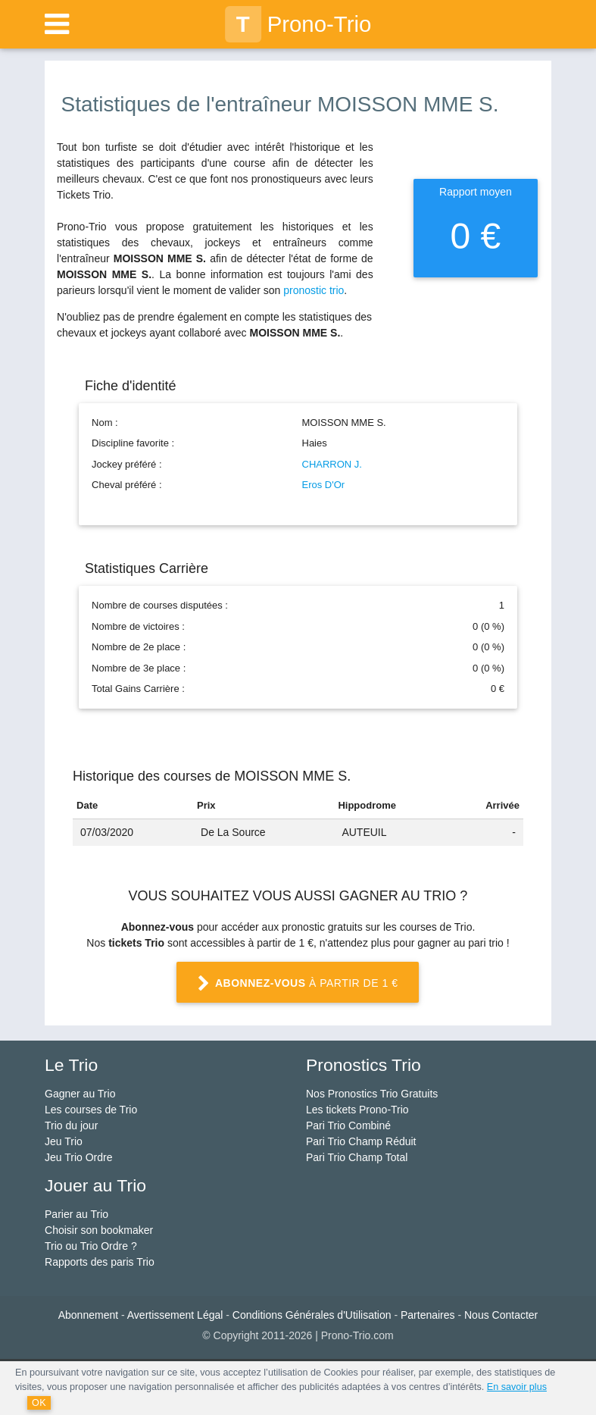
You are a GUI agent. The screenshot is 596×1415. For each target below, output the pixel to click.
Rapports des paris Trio (99, 1262)
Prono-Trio (298, 24)
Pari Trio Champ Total (356, 1157)
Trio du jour (71, 1125)
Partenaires (428, 1315)
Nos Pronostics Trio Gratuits (372, 1094)
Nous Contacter (501, 1315)
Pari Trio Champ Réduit (361, 1141)
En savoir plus (517, 1387)
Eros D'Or (323, 484)
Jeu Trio (64, 1141)
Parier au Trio (76, 1214)
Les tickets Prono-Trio (357, 1110)
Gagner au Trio (80, 1094)
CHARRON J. (332, 464)
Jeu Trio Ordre (78, 1157)
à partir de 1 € (298, 983)
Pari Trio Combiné (348, 1125)
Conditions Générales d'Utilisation (312, 1315)
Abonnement (88, 1315)
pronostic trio (313, 290)
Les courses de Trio (91, 1110)
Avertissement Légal (175, 1315)
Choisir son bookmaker (99, 1230)
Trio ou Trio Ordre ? (91, 1246)
